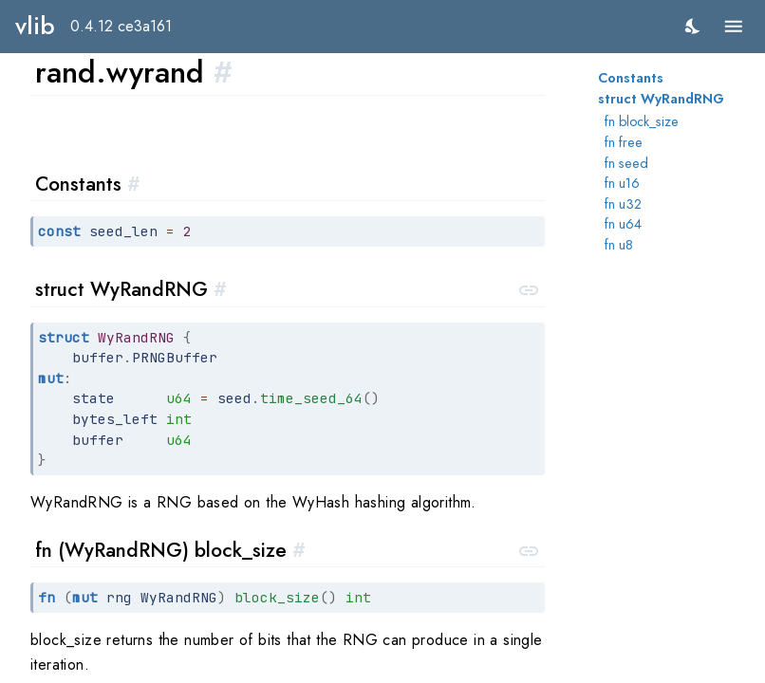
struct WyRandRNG (661, 98)
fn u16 (622, 183)
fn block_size (642, 121)
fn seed (626, 163)
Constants (630, 77)
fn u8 (619, 244)
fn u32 (623, 203)
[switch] (693, 26)
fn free (624, 142)
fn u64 (623, 223)
